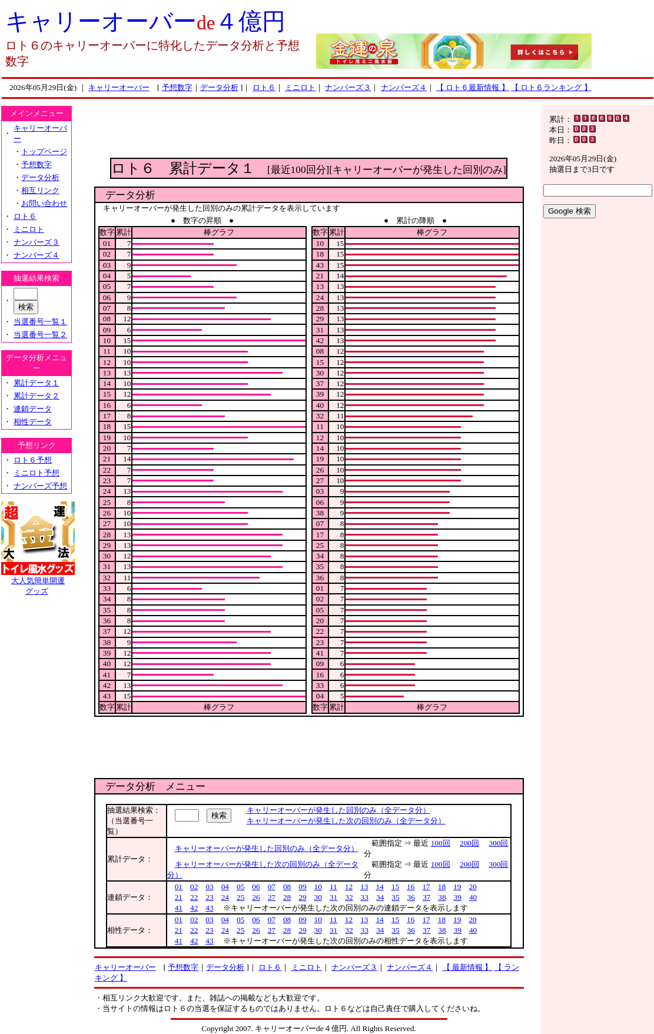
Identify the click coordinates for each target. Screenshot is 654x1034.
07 (271, 886)
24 (225, 897)
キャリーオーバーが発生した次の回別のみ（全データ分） (346, 820)
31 (333, 897)
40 (473, 897)
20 (472, 886)
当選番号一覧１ (40, 321)
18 (442, 886)
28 (287, 897)
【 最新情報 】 (468, 967)
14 (379, 886)
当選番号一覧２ (40, 334)
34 (380, 897)
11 (333, 886)
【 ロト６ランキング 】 (551, 87)
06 (256, 886)
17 (426, 886)
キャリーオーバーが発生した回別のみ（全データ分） (338, 810)
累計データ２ (36, 395)
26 (256, 897)
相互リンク (40, 190)
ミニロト (300, 87)
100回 (440, 843)
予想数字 (177, 87)
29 (302, 897)
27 (271, 897)
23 (209, 897)
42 (194, 907)
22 (194, 897)
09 (302, 886)
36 (411, 897)
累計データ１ (36, 382)
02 (194, 886)
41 (178, 907)
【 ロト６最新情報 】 (472, 87)
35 (395, 897)
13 (364, 886)
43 (209, 907)
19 (457, 886)
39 (458, 897)
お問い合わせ (44, 203)
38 (442, 897)
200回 (469, 843)
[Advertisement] (309, 131)
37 (426, 897)
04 (225, 886)
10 (318, 886)
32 (349, 897)
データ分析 (219, 87)
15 (395, 886)
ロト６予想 (33, 460)
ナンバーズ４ (404, 87)
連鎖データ (33, 408)
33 (365, 897)
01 (178, 886)
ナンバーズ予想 (40, 485)
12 (349, 886)
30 (318, 897)
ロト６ (264, 87)
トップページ (44, 151)
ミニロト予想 (36, 472)
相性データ (33, 421)
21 (178, 897)
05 (240, 886)
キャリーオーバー (119, 87)
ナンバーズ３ (348, 87)
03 (209, 886)
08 (287, 886)
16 (410, 886)
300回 (498, 843)
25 (240, 897)
